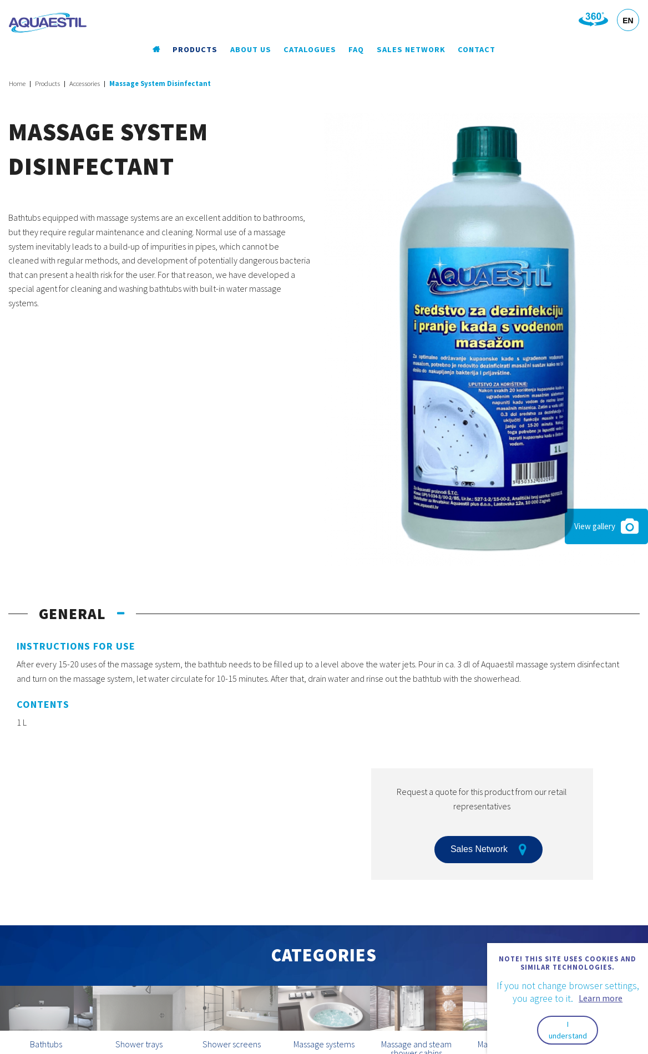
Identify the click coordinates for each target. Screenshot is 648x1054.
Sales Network (411, 49)
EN (627, 20)
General (72, 613)
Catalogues (310, 49)
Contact (476, 49)
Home (17, 83)
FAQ (356, 49)
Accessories (84, 83)
